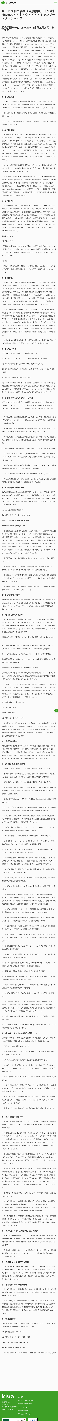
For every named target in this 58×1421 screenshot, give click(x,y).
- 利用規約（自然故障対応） (25, 1400)
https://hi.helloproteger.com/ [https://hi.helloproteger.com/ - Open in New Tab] (15, 526)
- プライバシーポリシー (24, 1407)
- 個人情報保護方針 (23, 1410)
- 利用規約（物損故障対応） (25, 1404)
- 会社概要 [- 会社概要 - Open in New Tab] (20, 1397)
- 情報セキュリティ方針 (24, 1414)
